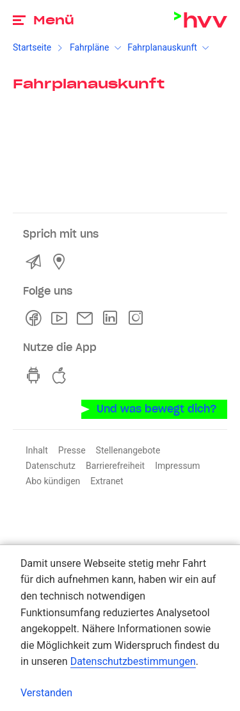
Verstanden (46, 693)
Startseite (32, 47)
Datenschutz (51, 466)
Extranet (106, 481)
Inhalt (37, 450)
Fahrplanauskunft (162, 47)
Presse (72, 450)
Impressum (177, 466)
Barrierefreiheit (115, 466)
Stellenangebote (128, 450)
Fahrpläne (89, 47)
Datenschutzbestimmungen (133, 661)
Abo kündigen (53, 481)
